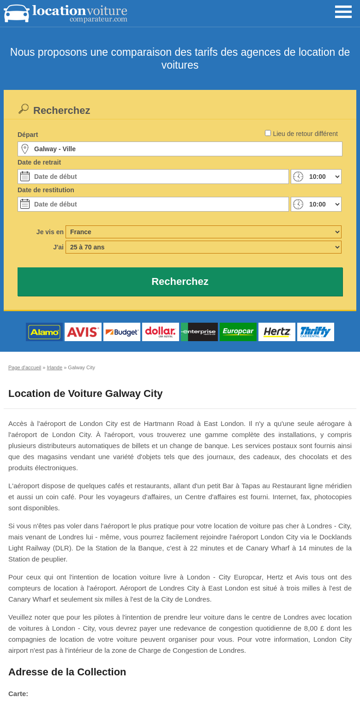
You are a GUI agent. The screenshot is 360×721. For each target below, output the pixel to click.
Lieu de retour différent (305, 133)
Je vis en (50, 232)
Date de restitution (46, 190)
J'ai (58, 247)
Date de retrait (39, 162)
